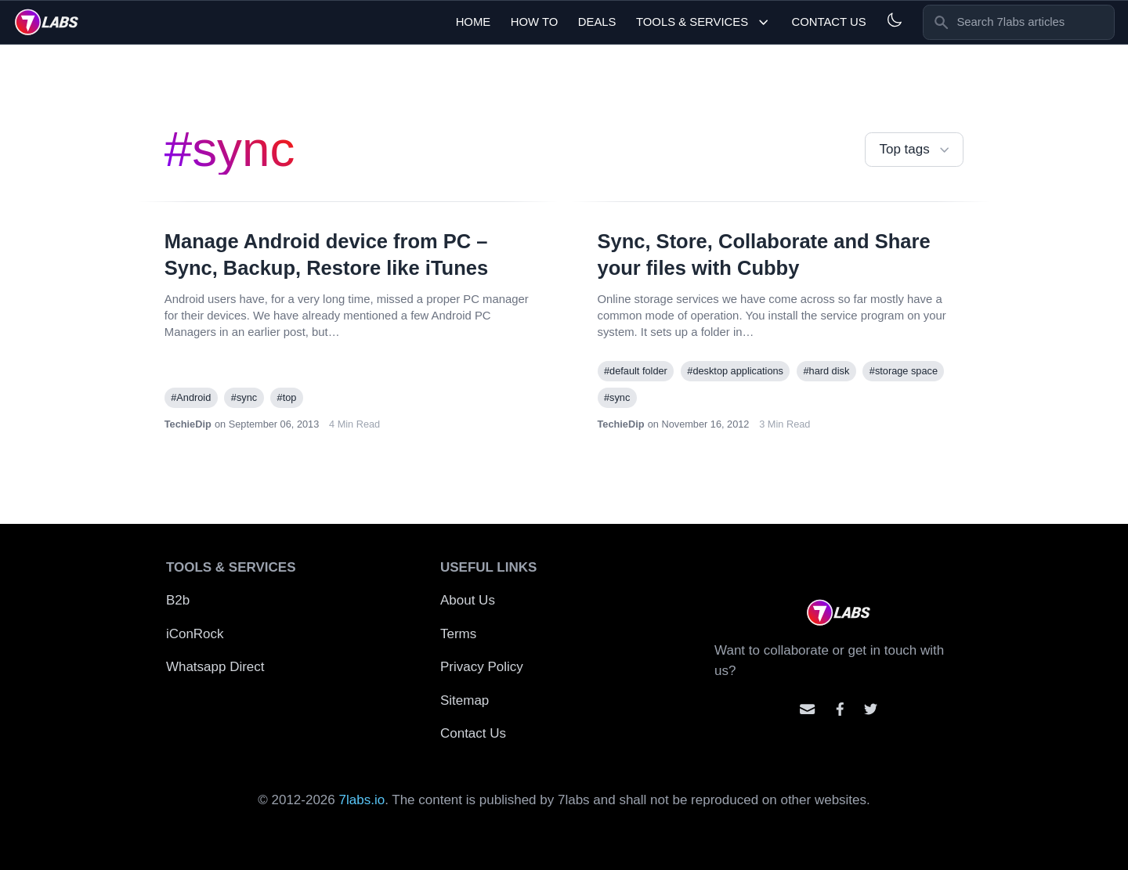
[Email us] (807, 709)
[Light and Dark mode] (894, 20)
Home (473, 22)
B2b (178, 600)
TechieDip (188, 424)
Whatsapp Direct (215, 666)
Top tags (916, 150)
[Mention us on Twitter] (870, 709)
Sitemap (464, 700)
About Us (467, 600)
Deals (597, 22)
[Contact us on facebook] (840, 709)
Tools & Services (704, 22)
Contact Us (828, 22)
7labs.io (362, 799)
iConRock (195, 633)
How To (535, 22)
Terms (458, 633)
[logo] (46, 22)
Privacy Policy (481, 666)
